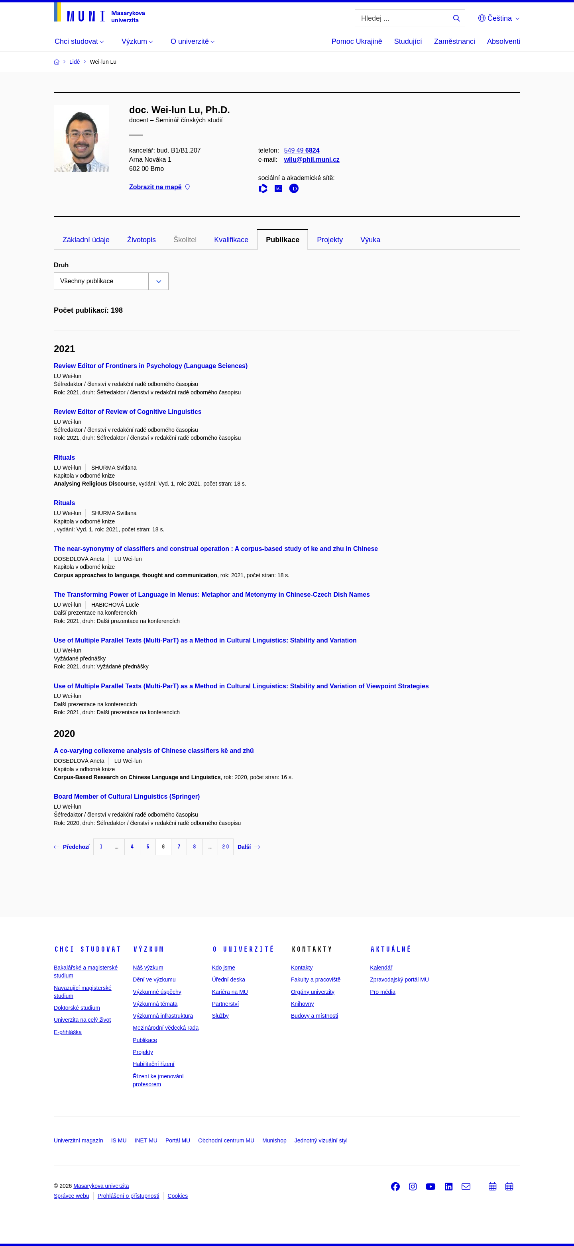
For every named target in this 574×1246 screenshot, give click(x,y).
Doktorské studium (77, 1008)
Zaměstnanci (454, 41)
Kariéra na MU (230, 992)
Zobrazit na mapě (159, 187)
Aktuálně (390, 949)
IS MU (119, 1140)
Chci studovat (87, 949)
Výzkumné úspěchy (157, 992)
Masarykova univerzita (101, 1186)
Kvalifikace (231, 240)
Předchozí (72, 847)
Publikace (282, 240)
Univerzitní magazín (78, 1140)
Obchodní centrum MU (226, 1140)
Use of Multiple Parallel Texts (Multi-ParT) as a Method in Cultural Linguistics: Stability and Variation (205, 640)
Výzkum (148, 949)
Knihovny (302, 1004)
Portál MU (177, 1140)
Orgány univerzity (312, 992)
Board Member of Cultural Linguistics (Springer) (127, 796)
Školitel (185, 240)
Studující (408, 41)
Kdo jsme (223, 967)
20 (226, 846)
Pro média (382, 992)
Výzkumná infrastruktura (163, 1016)
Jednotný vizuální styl (321, 1140)
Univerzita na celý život (82, 1020)
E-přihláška (68, 1032)
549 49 (302, 150)
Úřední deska (228, 979)
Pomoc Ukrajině (357, 41)
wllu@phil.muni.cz (312, 159)
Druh (61, 265)
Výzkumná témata (155, 1004)
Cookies (178, 1196)
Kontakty (302, 967)
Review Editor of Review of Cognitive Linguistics (128, 411)
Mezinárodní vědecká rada (166, 1028)
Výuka (370, 240)
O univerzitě (243, 949)
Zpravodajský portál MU (399, 979)
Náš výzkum (148, 967)
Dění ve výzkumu (154, 979)
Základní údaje (86, 240)
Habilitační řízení (153, 1064)
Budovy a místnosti (314, 1016)
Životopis (141, 240)
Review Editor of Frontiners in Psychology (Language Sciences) (151, 365)
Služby (220, 1016)
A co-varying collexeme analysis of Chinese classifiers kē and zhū (154, 750)
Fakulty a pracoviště (316, 979)
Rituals (64, 457)
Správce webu (71, 1196)
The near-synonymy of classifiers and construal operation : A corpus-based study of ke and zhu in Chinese (216, 548)
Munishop (274, 1140)
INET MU (146, 1140)
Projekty (330, 240)
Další (249, 847)
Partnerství (225, 1004)
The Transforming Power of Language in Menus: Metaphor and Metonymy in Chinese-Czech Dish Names (212, 594)
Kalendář (381, 967)
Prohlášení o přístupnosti (128, 1196)
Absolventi (503, 41)
